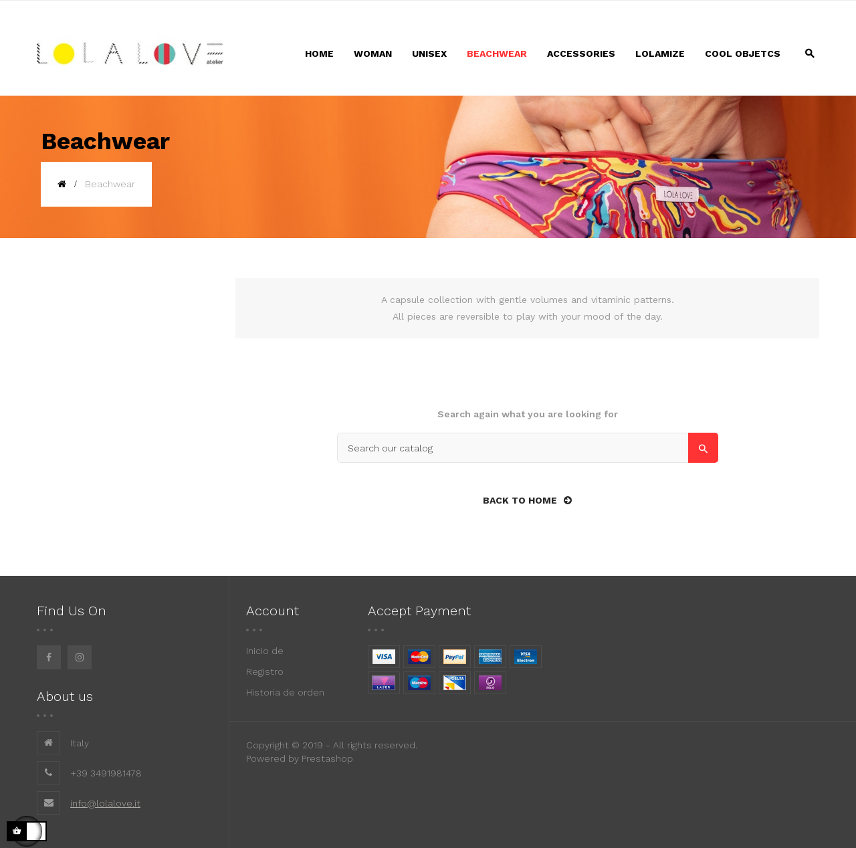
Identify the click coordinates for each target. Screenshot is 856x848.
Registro (265, 671)
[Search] (527, 448)
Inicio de (265, 650)
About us (65, 696)
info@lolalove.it (105, 803)
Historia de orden (285, 692)
